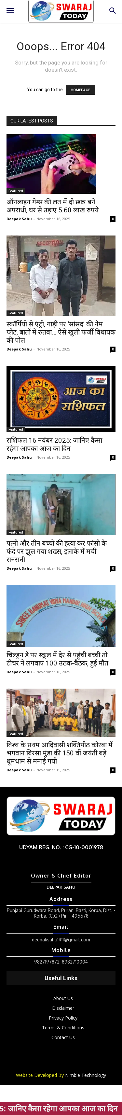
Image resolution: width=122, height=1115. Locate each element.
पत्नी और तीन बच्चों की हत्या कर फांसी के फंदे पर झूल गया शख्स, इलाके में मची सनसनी (57, 551)
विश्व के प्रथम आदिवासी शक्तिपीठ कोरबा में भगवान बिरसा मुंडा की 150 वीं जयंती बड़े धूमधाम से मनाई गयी (60, 753)
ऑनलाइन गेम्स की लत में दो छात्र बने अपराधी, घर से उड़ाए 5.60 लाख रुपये (53, 206)
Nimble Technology (85, 1075)
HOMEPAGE (80, 90)
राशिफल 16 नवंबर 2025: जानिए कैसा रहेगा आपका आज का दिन (54, 444)
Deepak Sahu (19, 218)
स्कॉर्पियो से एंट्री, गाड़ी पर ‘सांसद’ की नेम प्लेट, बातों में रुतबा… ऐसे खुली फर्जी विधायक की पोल (61, 332)
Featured (15, 191)
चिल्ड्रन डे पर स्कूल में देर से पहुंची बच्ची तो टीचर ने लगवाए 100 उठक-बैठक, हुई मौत (57, 659)
